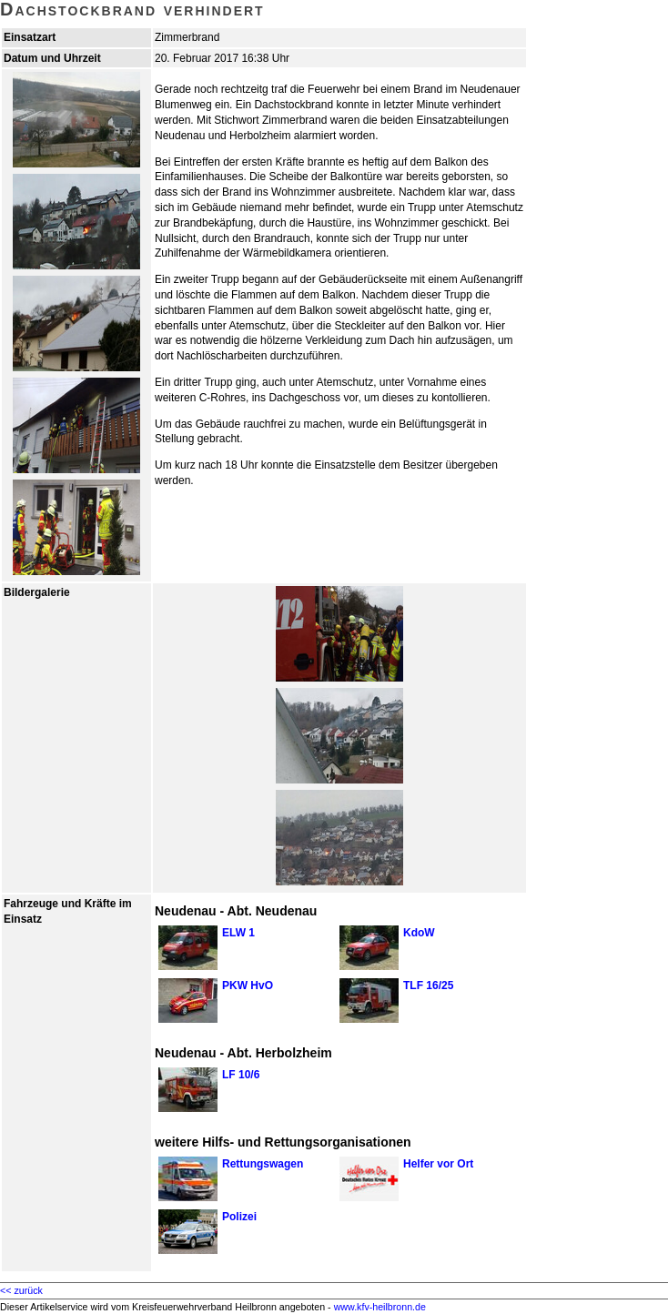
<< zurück (21, 1290)
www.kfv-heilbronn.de (380, 1306)
